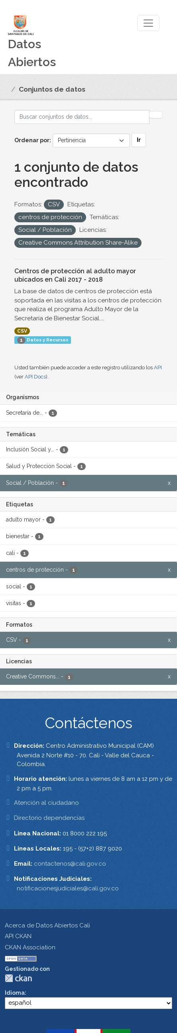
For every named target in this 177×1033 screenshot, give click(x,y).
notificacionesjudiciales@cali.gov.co (68, 888)
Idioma (15, 993)
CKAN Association (30, 947)
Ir (139, 140)
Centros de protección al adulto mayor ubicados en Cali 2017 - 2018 (75, 275)
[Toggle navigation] (148, 23)
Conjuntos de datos (52, 89)
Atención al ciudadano (46, 802)
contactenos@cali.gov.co (70, 863)
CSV (22, 331)
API (158, 367)
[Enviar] (156, 114)
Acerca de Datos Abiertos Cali (47, 925)
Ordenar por (31, 140)
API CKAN (18, 936)
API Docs (35, 377)
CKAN (18, 978)
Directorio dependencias (49, 817)
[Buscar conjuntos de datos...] (81, 117)
